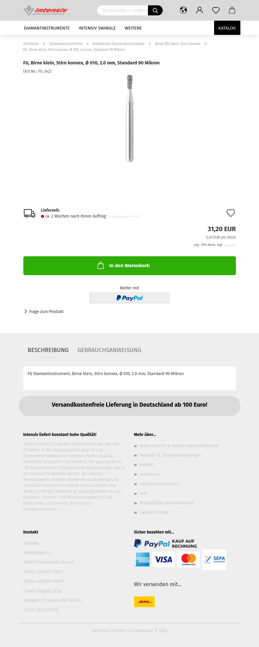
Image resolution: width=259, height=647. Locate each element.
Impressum (150, 474)
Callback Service (154, 512)
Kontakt (147, 464)
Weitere (133, 28)
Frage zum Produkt (46, 311)
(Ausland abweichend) (123, 216)
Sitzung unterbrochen (159, 484)
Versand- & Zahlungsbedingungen (171, 455)
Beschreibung (48, 350)
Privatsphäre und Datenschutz (167, 502)
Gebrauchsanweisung (109, 350)
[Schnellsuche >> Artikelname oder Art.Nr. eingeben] (155, 10)
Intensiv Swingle (97, 28)
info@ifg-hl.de (48, 591)
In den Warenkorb (123, 265)
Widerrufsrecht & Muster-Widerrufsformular (179, 445)
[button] (183, 10)
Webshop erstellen (109, 630)
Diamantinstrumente (47, 28)
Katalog (227, 28)
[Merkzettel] (216, 10)
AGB (143, 493)
